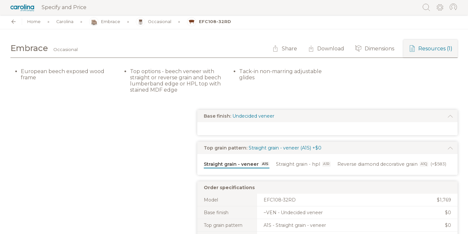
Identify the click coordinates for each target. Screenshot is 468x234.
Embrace (104, 22)
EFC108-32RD (209, 22)
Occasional (153, 22)
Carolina (64, 22)
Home (34, 22)
